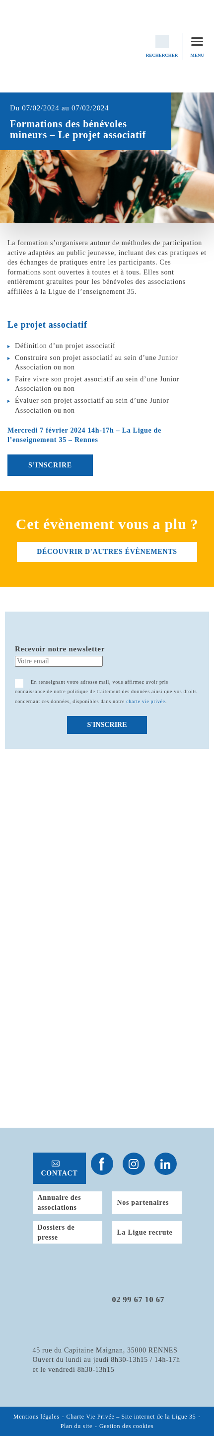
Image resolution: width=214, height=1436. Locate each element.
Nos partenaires (143, 1202)
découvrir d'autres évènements (107, 551)
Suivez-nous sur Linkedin (165, 1164)
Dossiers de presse (56, 1232)
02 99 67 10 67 (138, 1299)
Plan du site (76, 1426)
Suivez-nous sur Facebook (102, 1164)
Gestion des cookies (126, 1426)
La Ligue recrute (145, 1232)
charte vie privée (145, 701)
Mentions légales (36, 1416)
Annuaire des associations (59, 1202)
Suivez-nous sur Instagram (134, 1164)
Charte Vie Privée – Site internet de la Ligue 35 (131, 1416)
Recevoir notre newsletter (60, 649)
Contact (59, 1173)
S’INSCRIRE (50, 465)
